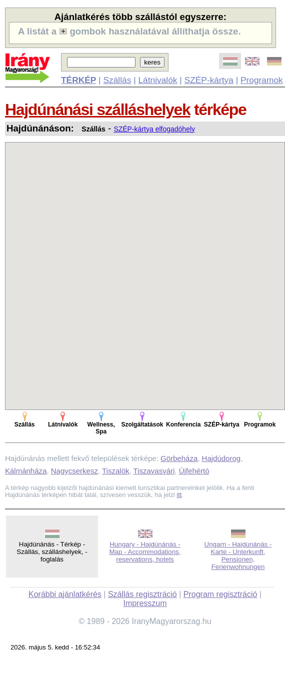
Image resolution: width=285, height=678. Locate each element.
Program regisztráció (221, 594)
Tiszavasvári (154, 470)
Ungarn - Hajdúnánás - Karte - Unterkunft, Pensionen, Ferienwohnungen (238, 555)
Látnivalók (157, 80)
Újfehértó (194, 470)
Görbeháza (179, 458)
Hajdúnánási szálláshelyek (97, 109)
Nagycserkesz (74, 470)
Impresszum (144, 603)
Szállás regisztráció (142, 594)
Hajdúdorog (221, 458)
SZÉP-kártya (209, 80)
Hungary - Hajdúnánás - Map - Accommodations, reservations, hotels (145, 551)
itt (179, 494)
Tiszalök (115, 470)
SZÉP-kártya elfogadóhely (154, 129)
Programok (261, 80)
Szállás (117, 80)
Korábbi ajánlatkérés (65, 594)
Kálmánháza (25, 470)
